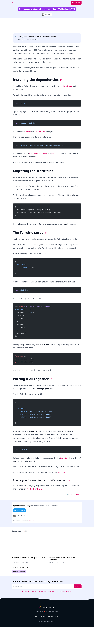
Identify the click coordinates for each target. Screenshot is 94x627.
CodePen (50, 616)
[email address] (43, 586)
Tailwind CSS (40, 131)
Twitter (41, 489)
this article (64, 458)
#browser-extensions (18, 572)
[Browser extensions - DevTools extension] (65, 550)
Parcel (28, 131)
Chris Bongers (53, 611)
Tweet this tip (19, 510)
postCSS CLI (58, 153)
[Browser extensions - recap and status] (28, 550)
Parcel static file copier (39, 153)
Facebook (31, 489)
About (37, 616)
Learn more (32, 520)
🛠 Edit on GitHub (73, 494)
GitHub (43, 616)
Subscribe (76, 3)
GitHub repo (68, 86)
